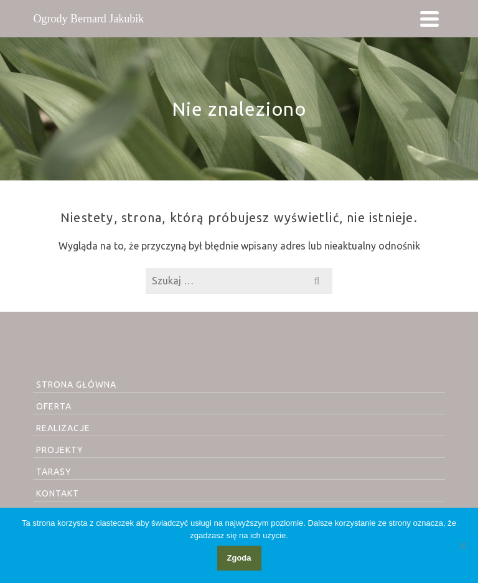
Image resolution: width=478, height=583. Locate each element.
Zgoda (239, 557)
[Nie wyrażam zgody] (462, 545)
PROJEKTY (59, 450)
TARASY (54, 472)
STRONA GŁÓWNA (76, 384)
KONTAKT (57, 493)
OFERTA (54, 406)
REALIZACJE (63, 428)
